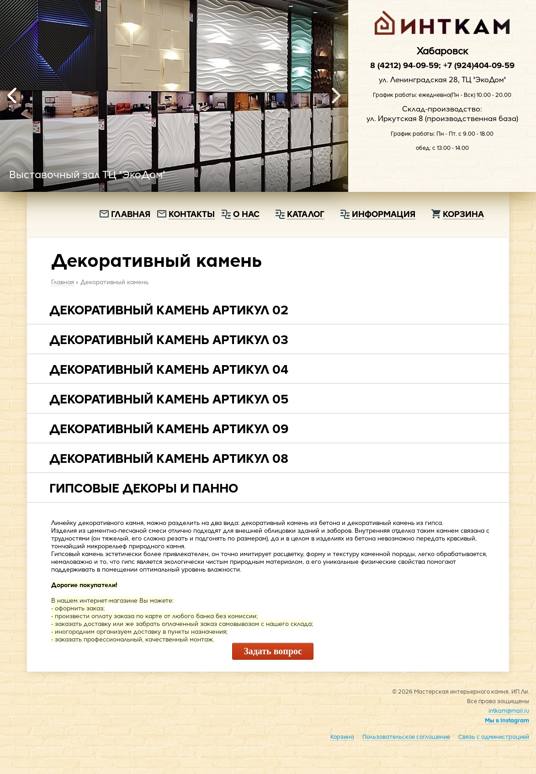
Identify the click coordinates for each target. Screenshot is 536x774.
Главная (130, 213)
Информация (383, 213)
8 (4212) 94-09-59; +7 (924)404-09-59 (442, 65)
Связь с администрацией (493, 736)
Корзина (463, 213)
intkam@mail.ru (508, 710)
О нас (246, 213)
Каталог (305, 213)
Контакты (192, 213)
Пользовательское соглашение (406, 736)
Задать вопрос (273, 651)
